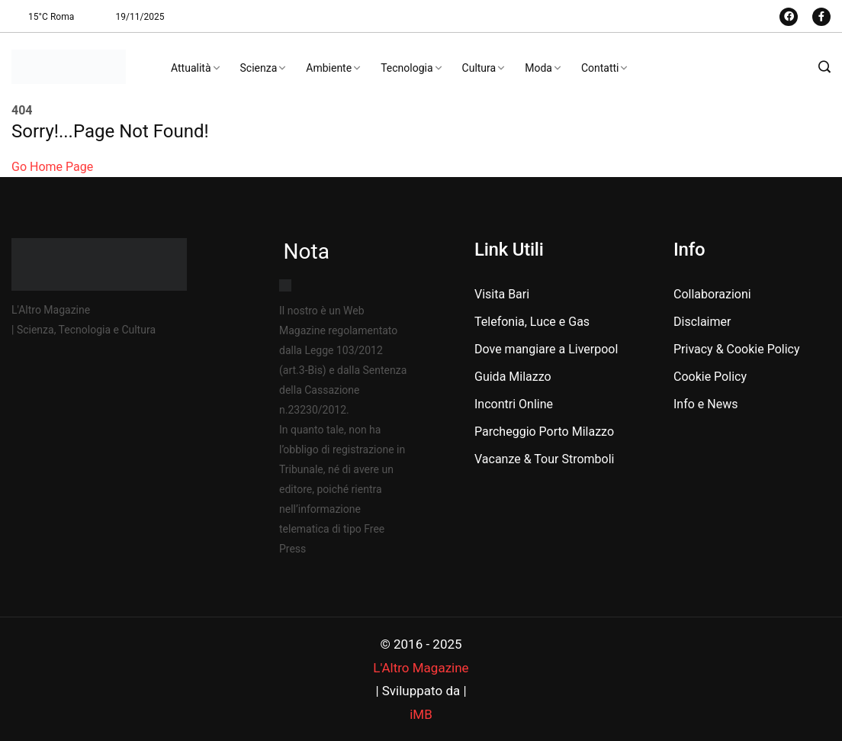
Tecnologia (406, 68)
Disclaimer (702, 321)
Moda (538, 68)
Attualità (191, 68)
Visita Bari (501, 294)
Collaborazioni (712, 294)
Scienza (259, 68)
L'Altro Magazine (420, 667)
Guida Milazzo (512, 376)
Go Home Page (52, 166)
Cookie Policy (710, 376)
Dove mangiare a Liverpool (546, 349)
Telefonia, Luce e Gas (532, 321)
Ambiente (329, 68)
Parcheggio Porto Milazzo (544, 431)
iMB (421, 714)
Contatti (600, 68)
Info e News (705, 404)
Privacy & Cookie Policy (736, 349)
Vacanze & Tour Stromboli (544, 459)
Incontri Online (513, 404)
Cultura (479, 68)
